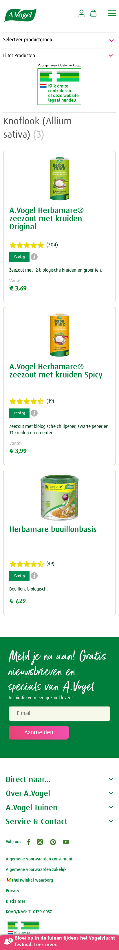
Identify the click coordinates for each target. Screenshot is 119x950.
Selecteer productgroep (59, 40)
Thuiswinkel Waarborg (29, 880)
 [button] (112, 13)
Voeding (19, 257)
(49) (31, 564)
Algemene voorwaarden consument (39, 859)
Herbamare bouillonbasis (53, 530)
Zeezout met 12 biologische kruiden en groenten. (55, 270)
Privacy (12, 891)
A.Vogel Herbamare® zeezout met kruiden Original (46, 219)
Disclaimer (15, 901)
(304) (33, 245)
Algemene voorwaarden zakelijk (36, 869)
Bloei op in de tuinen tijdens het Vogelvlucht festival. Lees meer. (65, 941)
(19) (31, 401)
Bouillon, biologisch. (28, 589)
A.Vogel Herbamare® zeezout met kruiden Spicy (55, 371)
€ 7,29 (17, 601)
